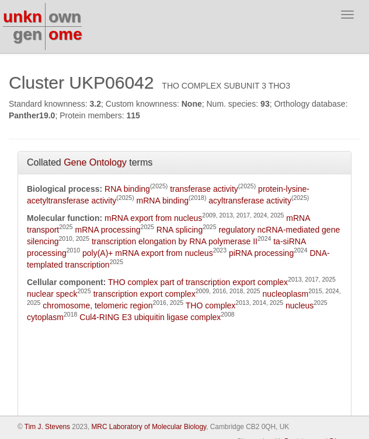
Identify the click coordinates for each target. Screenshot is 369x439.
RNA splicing (179, 229)
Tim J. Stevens (47, 427)
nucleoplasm (286, 293)
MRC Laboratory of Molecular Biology (148, 427)
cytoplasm (45, 317)
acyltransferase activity (249, 200)
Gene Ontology (95, 162)
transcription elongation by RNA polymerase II (174, 241)
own (64, 17)
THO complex (211, 305)
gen (27, 34)
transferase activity (204, 189)
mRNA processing (108, 229)
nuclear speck (52, 293)
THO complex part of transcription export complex (198, 282)
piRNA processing (261, 253)
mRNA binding (163, 200)
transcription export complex (144, 293)
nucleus (300, 305)
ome (65, 34)
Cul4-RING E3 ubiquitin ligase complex (150, 317)
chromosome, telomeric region (97, 305)
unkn (22, 17)
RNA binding (127, 189)
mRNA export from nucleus (153, 218)
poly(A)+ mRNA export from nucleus (147, 253)
